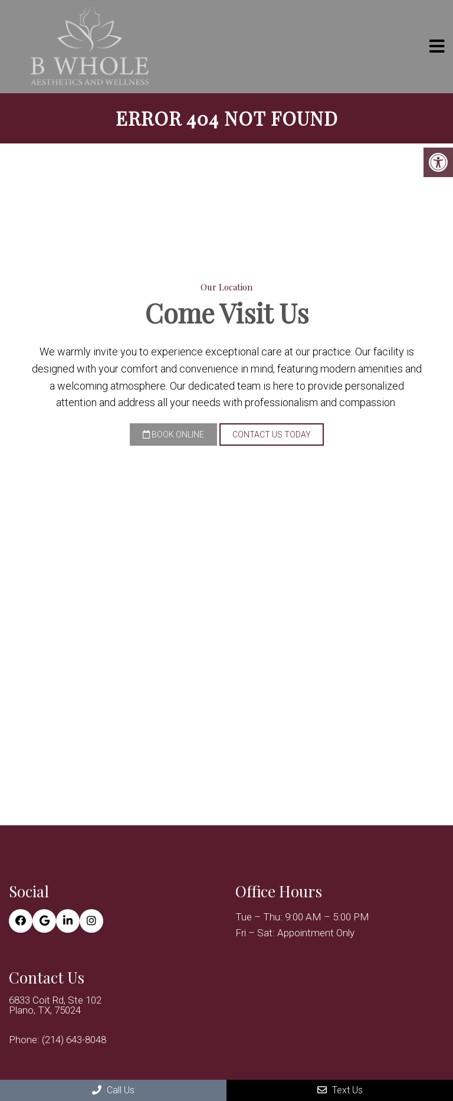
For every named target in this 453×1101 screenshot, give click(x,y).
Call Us (113, 1090)
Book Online (173, 434)
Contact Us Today (271, 434)
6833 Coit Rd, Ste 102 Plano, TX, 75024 (55, 1005)
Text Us (340, 1090)
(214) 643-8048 (74, 1040)
